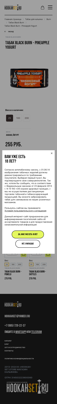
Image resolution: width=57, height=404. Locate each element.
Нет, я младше (28, 244)
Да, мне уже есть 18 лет (28, 234)
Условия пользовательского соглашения (25, 210)
